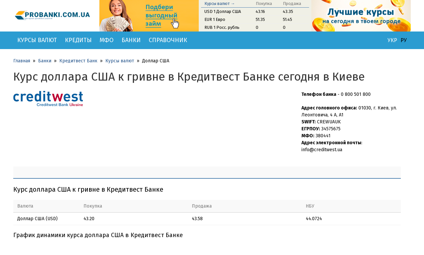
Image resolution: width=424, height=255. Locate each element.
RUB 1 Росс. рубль (221, 27)
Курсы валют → (219, 3)
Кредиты (78, 40)
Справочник (168, 40)
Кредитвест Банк (78, 61)
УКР (392, 40)
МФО (107, 40)
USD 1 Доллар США (222, 11)
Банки (131, 40)
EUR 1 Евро (214, 19)
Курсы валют (37, 40)
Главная (21, 61)
